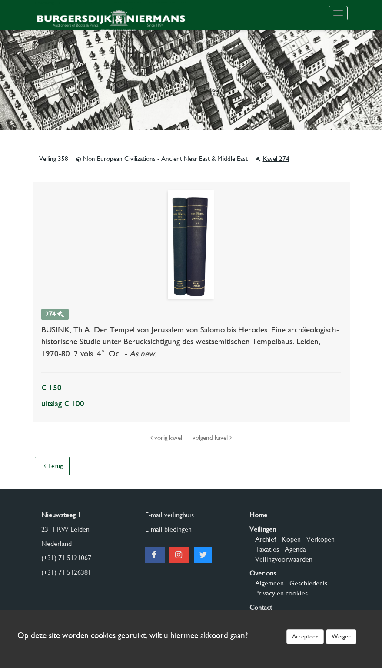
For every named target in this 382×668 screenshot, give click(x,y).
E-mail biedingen (168, 529)
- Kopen (288, 539)
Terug (53, 465)
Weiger (341, 636)
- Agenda (292, 549)
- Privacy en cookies (278, 593)
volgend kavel (212, 438)
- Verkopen (318, 539)
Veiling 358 (54, 159)
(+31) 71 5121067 (66, 558)
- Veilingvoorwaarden (280, 559)
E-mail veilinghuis (169, 515)
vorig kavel (167, 438)
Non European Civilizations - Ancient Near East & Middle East (162, 159)
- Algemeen (266, 583)
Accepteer (305, 636)
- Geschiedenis (305, 583)
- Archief (262, 539)
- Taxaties (264, 549)
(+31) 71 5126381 (66, 572)
